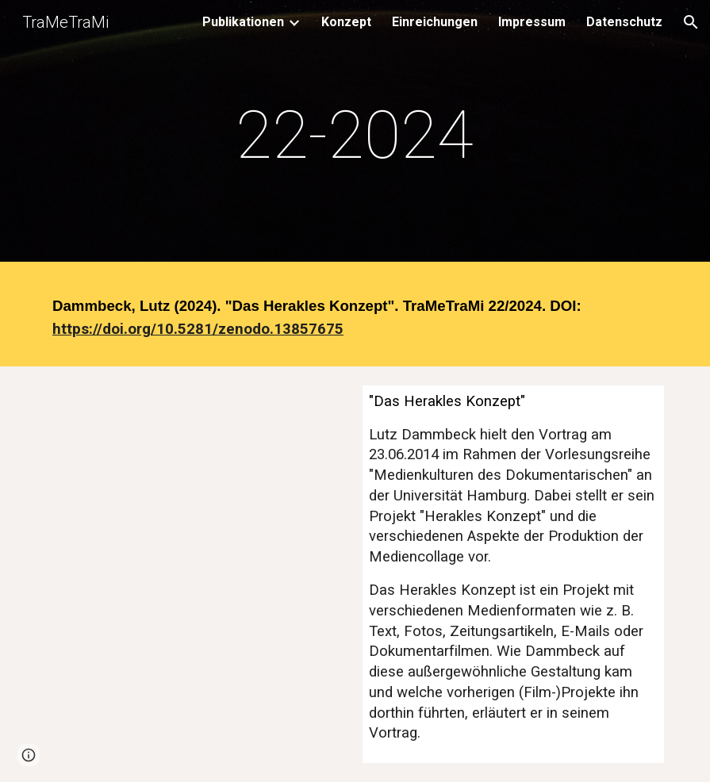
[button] (691, 22)
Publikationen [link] (243, 21)
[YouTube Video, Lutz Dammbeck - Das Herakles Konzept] (196, 487)
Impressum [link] (532, 21)
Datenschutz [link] (624, 21)
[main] (355, 135)
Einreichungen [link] (435, 21)
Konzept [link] (346, 21)
